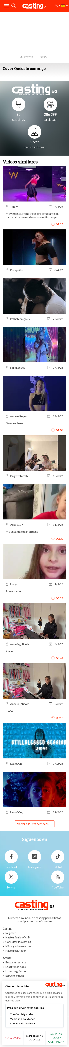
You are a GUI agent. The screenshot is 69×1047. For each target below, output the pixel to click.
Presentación (14, 591)
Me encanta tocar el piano (22, 531)
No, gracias (13, 1037)
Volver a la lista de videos (33, 823)
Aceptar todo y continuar (56, 1037)
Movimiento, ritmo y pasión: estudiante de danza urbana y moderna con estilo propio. (32, 215)
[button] (57, 6)
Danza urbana (14, 423)
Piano (9, 651)
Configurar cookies (34, 1037)
